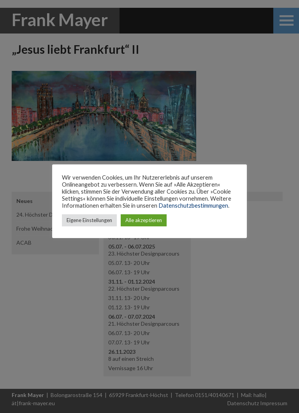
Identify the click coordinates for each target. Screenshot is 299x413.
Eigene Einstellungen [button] (89, 220)
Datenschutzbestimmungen (193, 205)
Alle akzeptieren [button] (143, 220)
